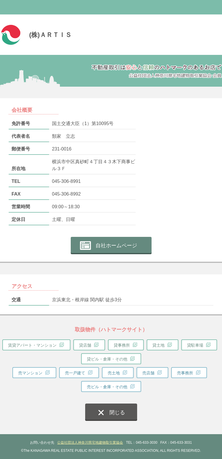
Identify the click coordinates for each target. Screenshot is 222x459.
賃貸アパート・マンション (32, 345)
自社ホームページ (116, 245)
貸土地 (158, 345)
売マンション (30, 373)
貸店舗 (85, 345)
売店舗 (148, 373)
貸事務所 (122, 345)
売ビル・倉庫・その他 (107, 386)
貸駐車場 (195, 345)
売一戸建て (75, 373)
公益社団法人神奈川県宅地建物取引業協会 (90, 443)
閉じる (117, 412)
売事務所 (185, 373)
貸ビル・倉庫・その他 (107, 359)
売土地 (114, 373)
